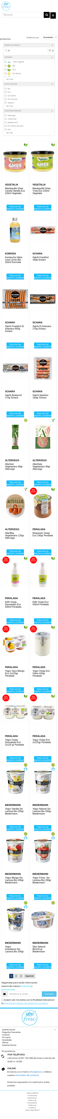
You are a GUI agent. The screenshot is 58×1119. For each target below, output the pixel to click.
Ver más (9, 79)
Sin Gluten (14, 73)
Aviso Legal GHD (31, 1110)
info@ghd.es (35, 1072)
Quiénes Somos (8, 1030)
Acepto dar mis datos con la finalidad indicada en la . (28, 1001)
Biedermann (13, 123)
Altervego (12, 116)
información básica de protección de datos (26, 1003)
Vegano (11, 103)
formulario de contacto (27, 1075)
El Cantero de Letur (16, 126)
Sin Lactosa (12, 99)
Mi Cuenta (6, 1037)
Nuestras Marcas (9, 1045)
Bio (11, 66)
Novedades (7, 1040)
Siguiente (29, 976)
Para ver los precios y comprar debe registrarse (15, 208)
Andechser (12, 119)
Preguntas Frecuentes (11, 1032)
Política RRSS (32, 1093)
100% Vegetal (16, 62)
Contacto (6, 1035)
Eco (12, 70)
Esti (9, 130)
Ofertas (5, 1043)
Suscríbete (49, 994)
